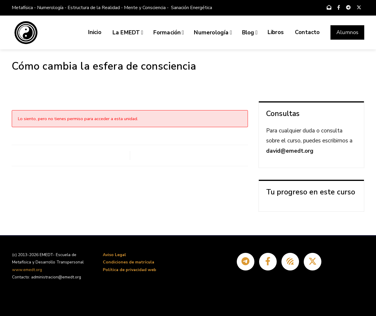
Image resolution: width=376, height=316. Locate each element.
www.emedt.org (27, 270)
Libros (276, 32)
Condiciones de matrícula (128, 262)
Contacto (307, 32)
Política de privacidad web (129, 270)
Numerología (213, 32)
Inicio (94, 32)
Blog (250, 32)
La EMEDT (128, 32)
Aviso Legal (114, 255)
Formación (168, 32)
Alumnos (347, 32)
